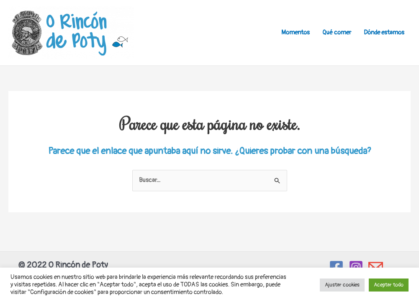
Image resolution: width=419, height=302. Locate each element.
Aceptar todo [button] (389, 284)
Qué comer (336, 32)
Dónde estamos (384, 32)
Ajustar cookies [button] (342, 284)
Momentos (295, 32)
